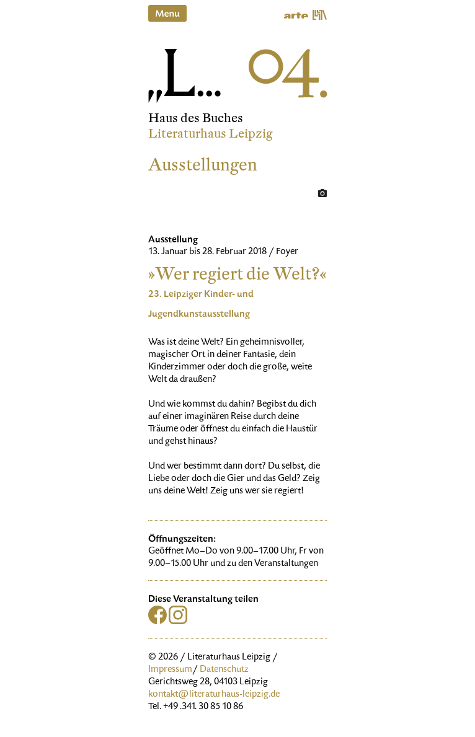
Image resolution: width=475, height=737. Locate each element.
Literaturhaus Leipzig (210, 133)
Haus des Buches (195, 118)
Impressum (170, 670)
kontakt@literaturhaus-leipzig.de (214, 695)
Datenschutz (224, 670)
